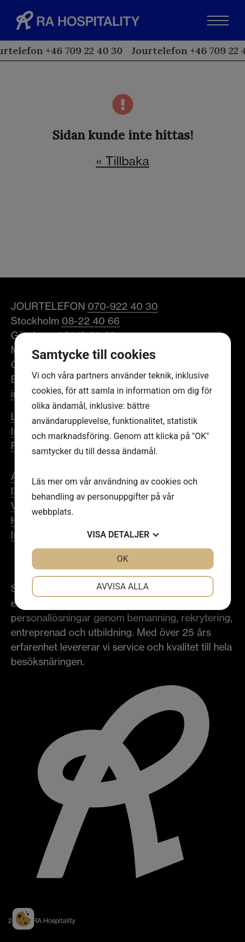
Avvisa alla (122, 586)
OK (122, 559)
